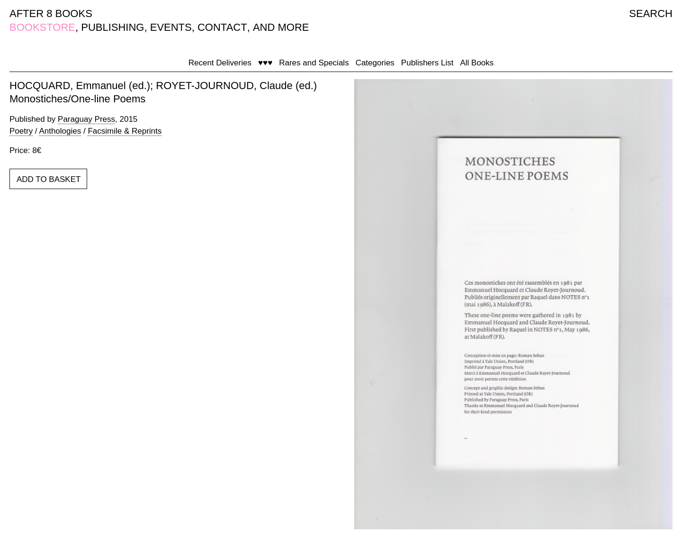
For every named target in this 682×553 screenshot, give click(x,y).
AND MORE (281, 27)
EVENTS (171, 27)
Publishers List (427, 62)
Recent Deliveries (219, 62)
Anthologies (60, 131)
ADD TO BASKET (49, 179)
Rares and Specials (314, 62)
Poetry (21, 131)
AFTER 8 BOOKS (50, 13)
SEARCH (651, 13)
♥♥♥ (265, 62)
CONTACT (222, 27)
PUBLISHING (112, 27)
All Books (477, 62)
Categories (375, 62)
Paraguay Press (86, 119)
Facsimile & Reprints (125, 131)
